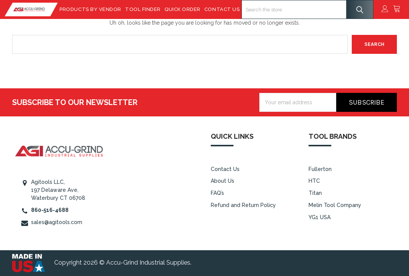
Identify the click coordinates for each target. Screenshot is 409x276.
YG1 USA (320, 217)
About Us (222, 181)
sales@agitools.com (56, 222)
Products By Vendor (93, 9)
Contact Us (225, 9)
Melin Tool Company (335, 205)
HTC (314, 181)
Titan (315, 193)
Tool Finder (146, 9)
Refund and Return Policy (243, 205)
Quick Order (186, 9)
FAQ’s (217, 193)
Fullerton (320, 169)
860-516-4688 (50, 210)
